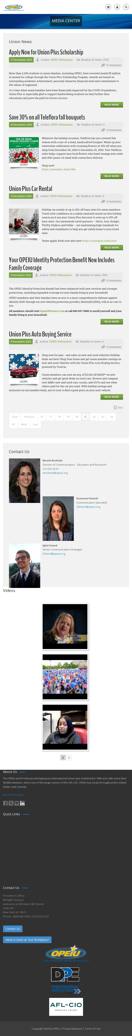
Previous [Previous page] (29, 417)
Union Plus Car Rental (30, 188)
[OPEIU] (14, 7)
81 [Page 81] (85, 417)
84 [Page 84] (111, 417)
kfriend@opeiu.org (54, 553)
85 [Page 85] (13, 424)
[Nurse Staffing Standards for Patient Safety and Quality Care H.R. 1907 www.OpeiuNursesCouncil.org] (65, 627)
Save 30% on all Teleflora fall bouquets (47, 117)
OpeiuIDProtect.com (52, 311)
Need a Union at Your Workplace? (27, 940)
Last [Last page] (35, 424)
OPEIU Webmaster (61, 59)
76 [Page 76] (41, 417)
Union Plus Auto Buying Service (40, 334)
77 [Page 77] (50, 417)
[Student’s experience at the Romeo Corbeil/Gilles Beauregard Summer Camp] (65, 677)
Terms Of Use (93, 1028)
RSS (120, 407)
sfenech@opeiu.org (88, 507)
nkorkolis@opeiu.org (55, 473)
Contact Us (13, 929)
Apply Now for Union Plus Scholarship (46, 52)
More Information (13, 795)
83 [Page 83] (103, 417)
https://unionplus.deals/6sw (99, 240)
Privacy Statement (72, 1028)
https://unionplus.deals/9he (59, 169)
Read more (112, 104)
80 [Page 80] (76, 417)
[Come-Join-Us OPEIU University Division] (65, 728)
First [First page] (15, 417)
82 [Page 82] (94, 417)
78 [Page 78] (59, 417)
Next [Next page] (24, 424)
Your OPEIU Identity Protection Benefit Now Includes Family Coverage (61, 263)
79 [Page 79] (68, 417)
